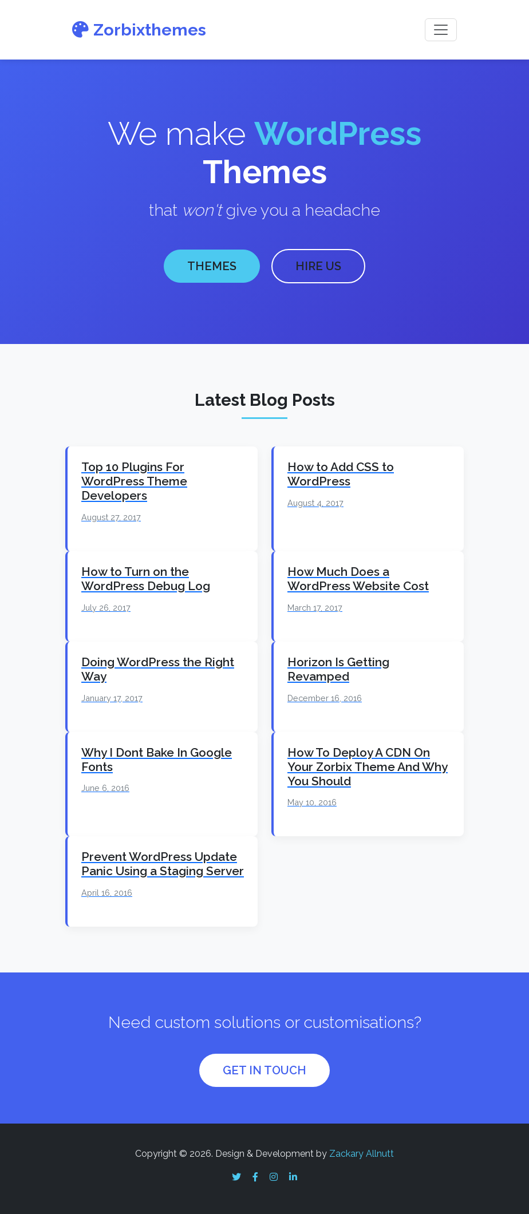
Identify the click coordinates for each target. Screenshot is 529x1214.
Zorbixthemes (139, 29)
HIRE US (318, 265)
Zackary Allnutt (361, 1150)
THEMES (211, 265)
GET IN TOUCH (264, 1068)
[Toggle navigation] (441, 29)
